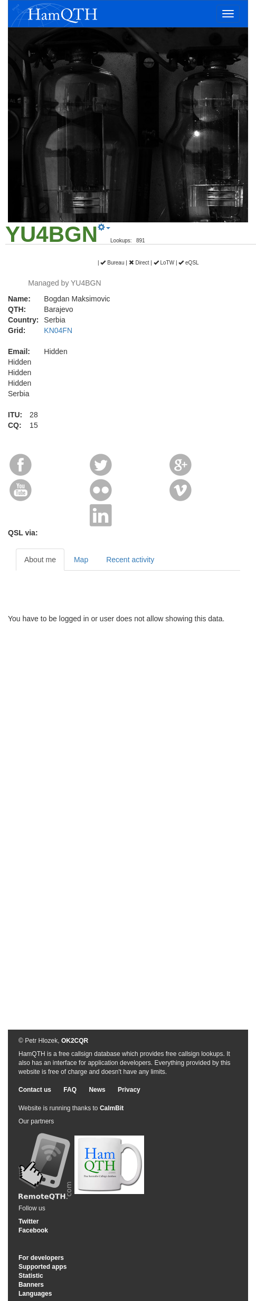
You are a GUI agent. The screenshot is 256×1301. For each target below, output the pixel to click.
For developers (41, 1257)
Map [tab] (81, 559)
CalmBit (112, 1108)
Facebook (33, 1230)
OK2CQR (74, 1040)
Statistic (30, 1275)
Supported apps (42, 1266)
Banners (31, 1284)
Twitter (28, 1221)
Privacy (129, 1089)
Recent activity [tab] (130, 559)
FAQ (70, 1089)
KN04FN (58, 330)
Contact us (34, 1089)
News (97, 1089)
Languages (35, 1293)
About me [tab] (40, 559)
